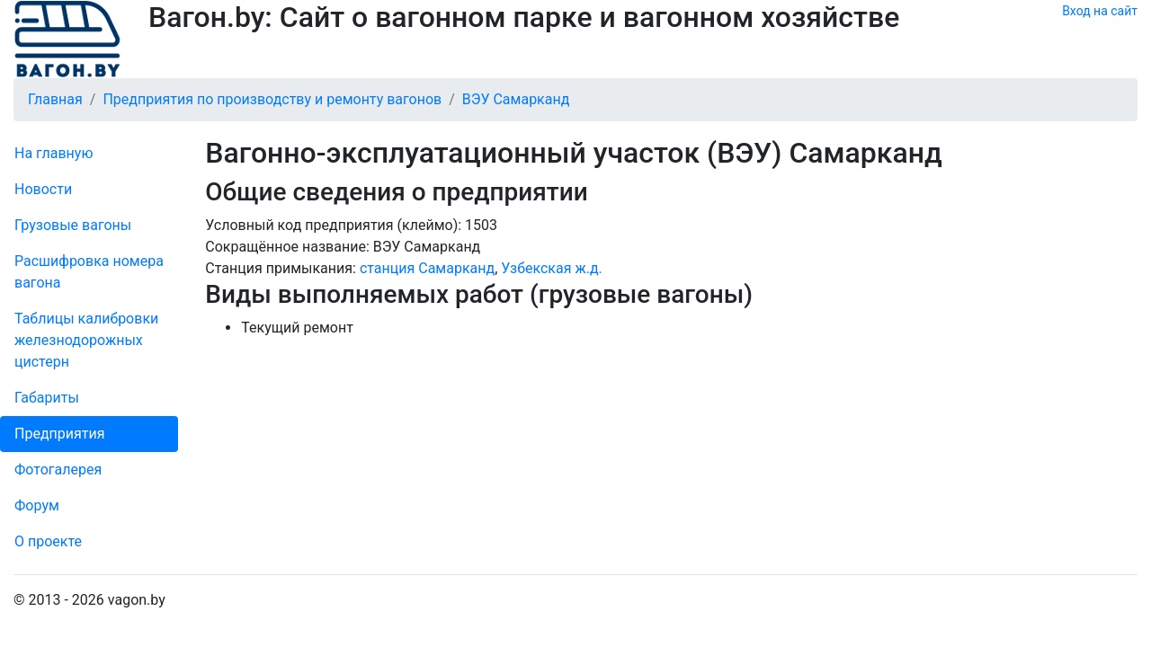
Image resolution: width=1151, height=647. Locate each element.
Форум (36, 505)
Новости (43, 189)
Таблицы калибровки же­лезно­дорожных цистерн (86, 340)
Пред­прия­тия (59, 433)
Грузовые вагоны (72, 225)
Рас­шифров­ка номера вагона (89, 272)
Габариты (46, 397)
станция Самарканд (427, 268)
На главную (53, 153)
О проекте (48, 541)
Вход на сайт (1100, 11)
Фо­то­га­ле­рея (58, 469)
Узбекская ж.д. (551, 268)
